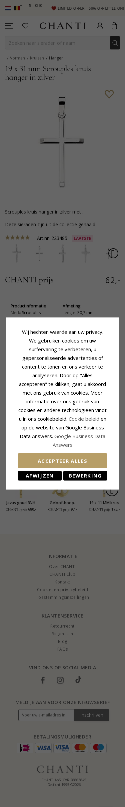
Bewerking (85, 475)
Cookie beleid (85, 418)
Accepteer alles (62, 460)
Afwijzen (40, 475)
